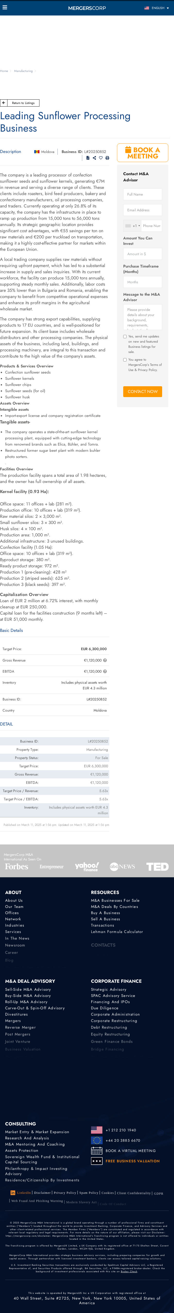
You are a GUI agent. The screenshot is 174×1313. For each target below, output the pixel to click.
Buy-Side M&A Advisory (28, 995)
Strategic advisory (109, 989)
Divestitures (16, 1015)
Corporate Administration (115, 1015)
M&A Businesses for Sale (115, 900)
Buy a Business (105, 913)
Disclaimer (42, 1193)
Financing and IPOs (110, 1002)
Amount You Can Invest (137, 241)
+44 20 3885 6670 (123, 1140)
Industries (14, 927)
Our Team (14, 906)
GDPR (158, 1198)
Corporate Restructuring (114, 1023)
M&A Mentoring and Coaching (35, 1144)
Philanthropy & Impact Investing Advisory (36, 1176)
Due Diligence (105, 1008)
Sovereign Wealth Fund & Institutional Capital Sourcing (42, 1162)
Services (13, 934)
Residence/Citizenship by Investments (42, 1183)
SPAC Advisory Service (113, 995)
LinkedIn (21, 1192)
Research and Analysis (27, 1138)
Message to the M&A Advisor (141, 297)
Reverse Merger (20, 1031)
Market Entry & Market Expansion (37, 1131)
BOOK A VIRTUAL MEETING (131, 1150)
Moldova (47, 151)
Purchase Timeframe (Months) (141, 269)
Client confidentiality (134, 1196)
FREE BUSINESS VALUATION (133, 1161)
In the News (17, 942)
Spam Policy (88, 1194)
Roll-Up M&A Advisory (26, 1002)
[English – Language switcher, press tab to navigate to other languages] (150, 8)
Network (13, 920)
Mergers (13, 1023)
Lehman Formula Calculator (117, 934)
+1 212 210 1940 (121, 1130)
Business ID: (72, 152)
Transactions (102, 927)
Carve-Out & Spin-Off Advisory (35, 1008)
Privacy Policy (65, 1193)
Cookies (108, 1195)
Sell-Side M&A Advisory (28, 989)
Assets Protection (21, 1151)
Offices (12, 913)
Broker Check (129, 1271)
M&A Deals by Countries (114, 906)
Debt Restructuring (109, 1031)
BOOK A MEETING (142, 153)
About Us (14, 900)
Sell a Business (105, 920)
